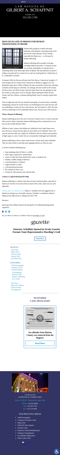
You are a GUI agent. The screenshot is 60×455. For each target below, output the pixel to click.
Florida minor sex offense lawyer (12, 191)
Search (37, 2)
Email (33, 2)
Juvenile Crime (23, 451)
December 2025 (30, 258)
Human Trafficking (32, 277)
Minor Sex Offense (31, 285)
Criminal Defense (31, 270)
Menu (23, 2)
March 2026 (29, 252)
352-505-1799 (30, 17)
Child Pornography (31, 265)
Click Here (33, 426)
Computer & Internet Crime (27, 443)
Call (29, 2)
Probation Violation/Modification (29, 453)
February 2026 (30, 254)
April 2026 (28, 250)
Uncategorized (29, 289)
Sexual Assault (30, 287)
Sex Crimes (30, 279)
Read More (54, 238)
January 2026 (29, 256)
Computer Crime (30, 267)
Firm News (28, 283)
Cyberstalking (30, 272)
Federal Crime (30, 274)
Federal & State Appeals (26, 448)
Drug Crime (22, 446)
